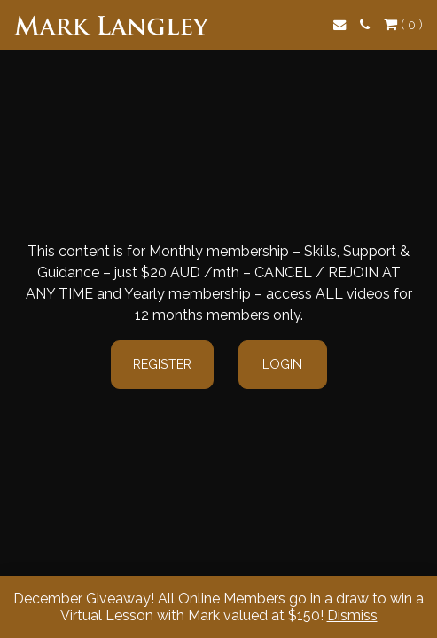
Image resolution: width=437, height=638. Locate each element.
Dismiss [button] (352, 615)
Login (282, 363)
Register (162, 363)
